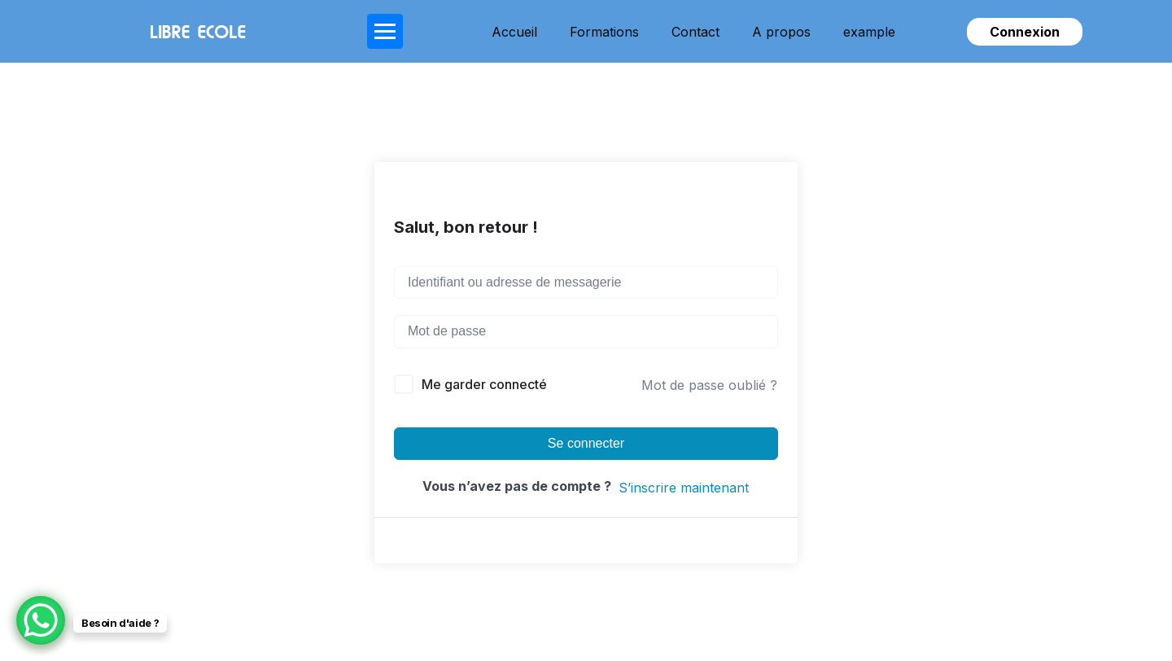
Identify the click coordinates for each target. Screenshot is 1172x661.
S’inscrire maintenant (684, 487)
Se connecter (586, 443)
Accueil (514, 32)
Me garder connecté (484, 384)
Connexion (1025, 32)
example (869, 32)
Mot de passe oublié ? (709, 385)
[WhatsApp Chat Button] (40, 620)
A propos (781, 32)
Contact (695, 32)
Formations (604, 32)
